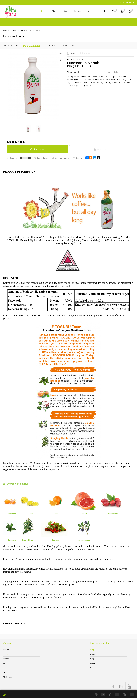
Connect (77, 11)
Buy (88, 11)
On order (77, 158)
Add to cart (37, 149)
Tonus (5, 654)
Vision (5, 663)
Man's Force (7, 677)
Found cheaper (41, 158)
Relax (5, 673)
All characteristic (111, 72)
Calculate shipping (60, 158)
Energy (5, 668)
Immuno (6, 659)
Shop (43, 11)
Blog (65, 11)
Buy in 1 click (100, 149)
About (54, 11)
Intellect (6, 650)
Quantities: (14, 158)
